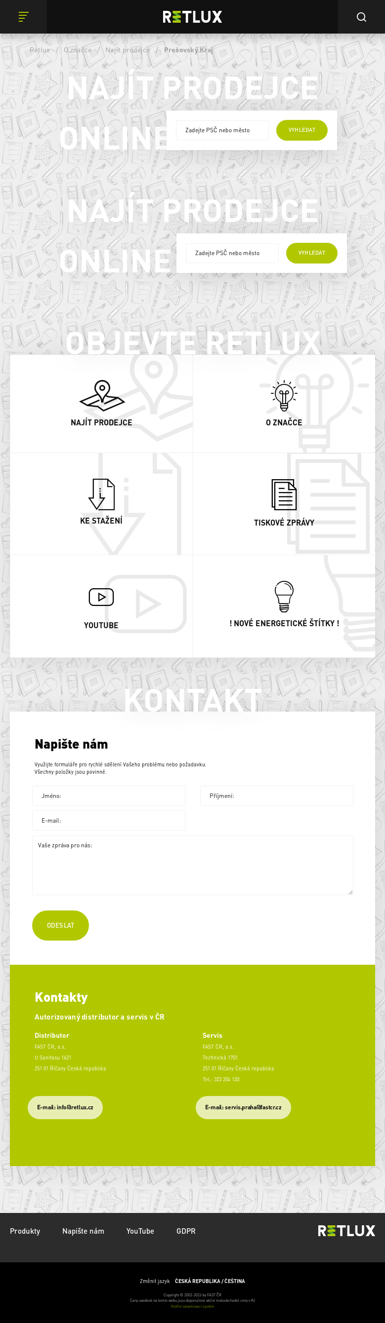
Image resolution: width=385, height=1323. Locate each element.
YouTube (140, 1231)
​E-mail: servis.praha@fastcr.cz (243, 1107)
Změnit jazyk (192, 1281)
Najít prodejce (127, 49)
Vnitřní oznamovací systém (192, 1306)
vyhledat (302, 129)
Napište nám (83, 1231)
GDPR (186, 1231)
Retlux (40, 49)
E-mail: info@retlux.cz (65, 1107)
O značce (77, 49)
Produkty (25, 1231)
